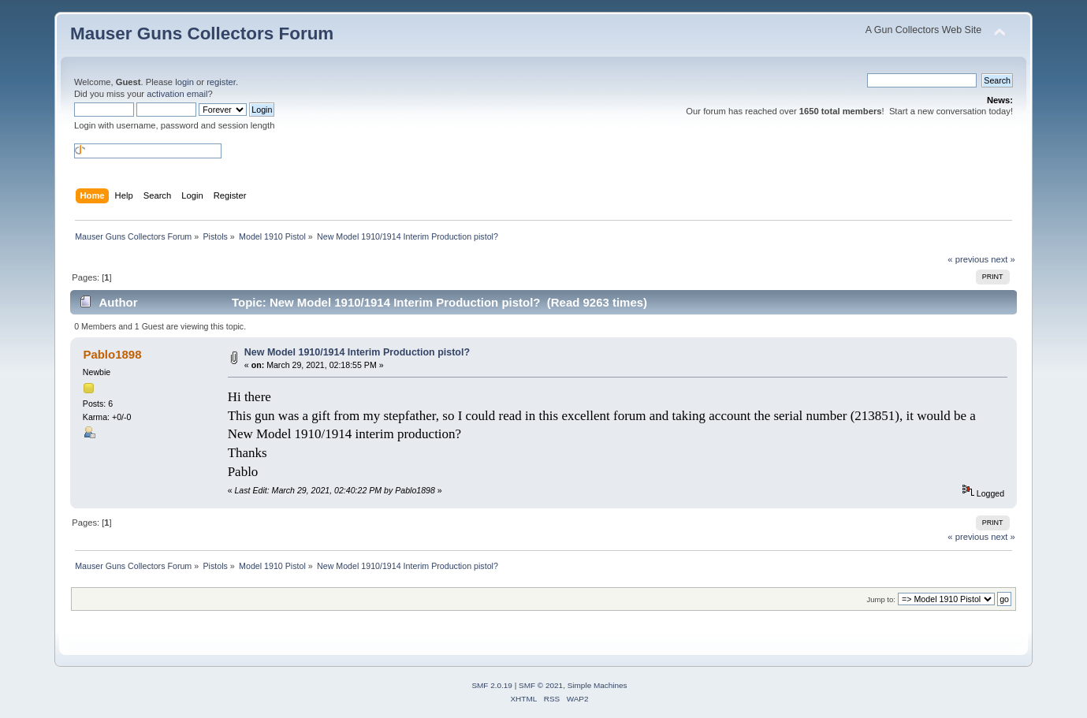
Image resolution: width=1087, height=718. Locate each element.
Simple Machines (597, 685)
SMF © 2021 (541, 685)
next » (1003, 259)
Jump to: (880, 599)
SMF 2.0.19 (491, 685)
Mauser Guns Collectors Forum (201, 33)
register (221, 82)
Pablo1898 (112, 354)
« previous (967, 259)
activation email (177, 94)
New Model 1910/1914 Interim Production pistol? (357, 352)
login (184, 82)
